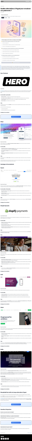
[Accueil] (2, 1)
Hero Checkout (2, 90)
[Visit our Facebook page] (1, 439)
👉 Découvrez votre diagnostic (16, 63)
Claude (9, 17)
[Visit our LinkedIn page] (8, 439)
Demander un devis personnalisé (16, 116)
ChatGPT (3, 17)
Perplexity (6, 17)
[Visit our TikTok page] (6, 439)
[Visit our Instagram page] (4, 439)
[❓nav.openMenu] (30, 1)
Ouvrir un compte (27, 1)
